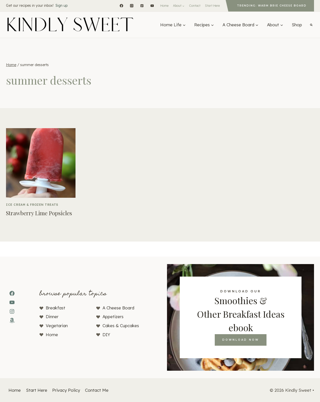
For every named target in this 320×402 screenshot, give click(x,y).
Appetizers (113, 316)
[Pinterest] (141, 5)
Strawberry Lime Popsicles (39, 213)
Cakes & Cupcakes (120, 325)
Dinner (52, 316)
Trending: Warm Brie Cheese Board (271, 5)
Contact (194, 6)
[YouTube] (152, 5)
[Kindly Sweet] (70, 25)
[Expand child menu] (179, 6)
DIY (106, 334)
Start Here (212, 6)
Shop (297, 24)
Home (164, 6)
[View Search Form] (311, 24)
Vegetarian (57, 325)
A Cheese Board (118, 307)
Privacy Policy (66, 390)
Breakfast (55, 307)
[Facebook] (121, 5)
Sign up (62, 5)
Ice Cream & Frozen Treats (32, 205)
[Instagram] (131, 5)
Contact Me (96, 390)
